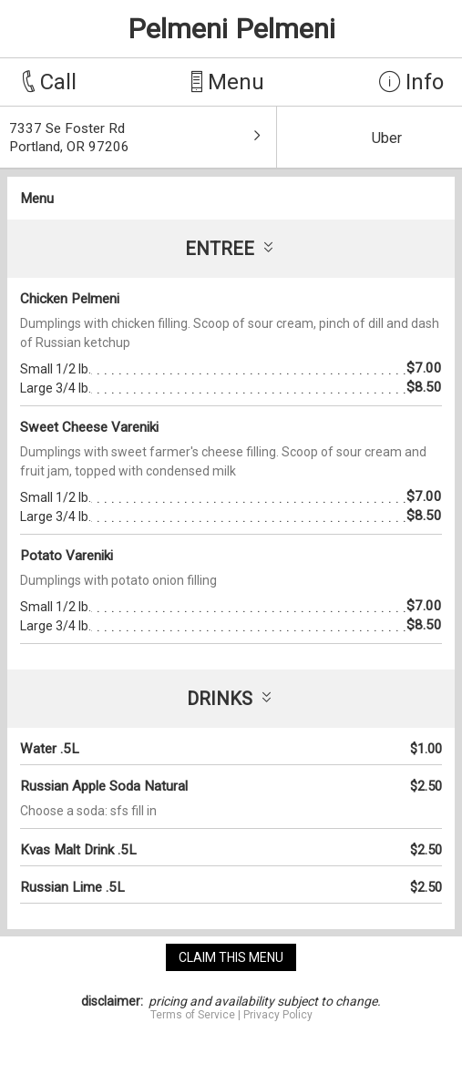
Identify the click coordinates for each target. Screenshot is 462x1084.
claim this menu (231, 957)
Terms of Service (192, 1014)
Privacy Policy (278, 1014)
